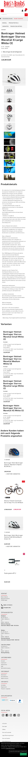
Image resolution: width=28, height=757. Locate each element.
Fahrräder (4, 726)
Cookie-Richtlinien (10, 748)
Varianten (5, 26)
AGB (2, 666)
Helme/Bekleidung (8, 18)
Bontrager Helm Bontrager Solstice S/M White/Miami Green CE (13, 537)
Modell (4, 23)
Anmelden (3, 685)
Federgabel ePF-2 (10, 573)
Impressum (3, 662)
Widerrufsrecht (4, 678)
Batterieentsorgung (5, 668)
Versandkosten (4, 676)
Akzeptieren (23, 754)
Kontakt (3, 661)
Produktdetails (13, 23)
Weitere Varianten (13, 474)
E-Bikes (3, 729)
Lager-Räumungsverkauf (8, 735)
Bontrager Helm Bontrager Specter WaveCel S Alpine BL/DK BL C (13, 464)
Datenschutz (4, 664)
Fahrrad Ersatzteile (6, 732)
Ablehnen (24, 751)
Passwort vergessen (5, 688)
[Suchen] (26, 14)
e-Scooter (4, 723)
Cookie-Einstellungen (14, 751)
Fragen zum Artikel (16, 26)
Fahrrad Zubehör (6, 738)
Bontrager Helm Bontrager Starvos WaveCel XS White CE (13, 408)
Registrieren (4, 687)
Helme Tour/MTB (18, 18)
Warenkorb (3, 675)
